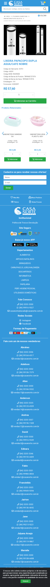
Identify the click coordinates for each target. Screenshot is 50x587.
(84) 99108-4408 (25, 558)
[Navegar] (3, 133)
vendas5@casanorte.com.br (25, 359)
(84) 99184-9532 (25, 389)
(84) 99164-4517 (25, 355)
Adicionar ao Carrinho (25, 101)
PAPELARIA (25, 284)
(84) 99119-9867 (25, 541)
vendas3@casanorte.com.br (25, 443)
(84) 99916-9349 (25, 440)
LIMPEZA (25, 280)
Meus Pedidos (35, 198)
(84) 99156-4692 (25, 508)
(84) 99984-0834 (25, 474)
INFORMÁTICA (25, 276)
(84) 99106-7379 (25, 372)
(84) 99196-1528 (25, 423)
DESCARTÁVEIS (25, 272)
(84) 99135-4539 (25, 406)
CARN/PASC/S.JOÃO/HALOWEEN (25, 267)
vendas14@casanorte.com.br (25, 409)
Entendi (25, 582)
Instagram (25, 320)
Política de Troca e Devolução (25, 223)
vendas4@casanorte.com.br (25, 376)
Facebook (25, 324)
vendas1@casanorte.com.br (25, 477)
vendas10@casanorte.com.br (25, 545)
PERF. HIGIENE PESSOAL (25, 288)
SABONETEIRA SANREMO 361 (12, 135)
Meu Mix (14, 198)
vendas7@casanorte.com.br (25, 562)
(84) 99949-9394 (25, 491)
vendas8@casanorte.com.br (25, 460)
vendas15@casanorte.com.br (25, 392)
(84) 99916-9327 (25, 308)
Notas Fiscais (35, 202)
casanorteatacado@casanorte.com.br (25, 311)
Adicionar (12, 159)
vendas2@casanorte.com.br (25, 494)
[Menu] (6, 3)
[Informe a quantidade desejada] (19, 94)
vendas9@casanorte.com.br (25, 528)
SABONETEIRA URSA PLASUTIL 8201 (37, 135)
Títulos (15, 202)
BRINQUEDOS (25, 263)
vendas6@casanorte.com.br (25, 511)
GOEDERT (15, 84)
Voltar (42, 16)
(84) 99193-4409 (25, 457)
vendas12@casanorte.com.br (25, 426)
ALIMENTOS (25, 255)
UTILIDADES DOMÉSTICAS (25, 293)
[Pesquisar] (45, 9)
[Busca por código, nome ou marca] (22, 9)
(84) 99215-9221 (25, 525)
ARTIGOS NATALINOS (25, 259)
